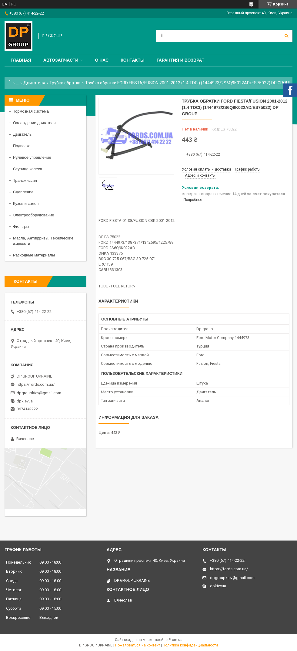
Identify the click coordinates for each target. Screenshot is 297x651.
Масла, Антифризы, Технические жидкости (43, 241)
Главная (21, 60)
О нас (101, 60)
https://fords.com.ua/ (36, 384)
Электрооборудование (33, 215)
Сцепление (23, 192)
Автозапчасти (60, 60)
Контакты (132, 60)
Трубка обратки (65, 82)
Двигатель (22, 134)
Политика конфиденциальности (190, 645)
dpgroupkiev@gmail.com (39, 393)
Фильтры (21, 226)
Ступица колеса (27, 169)
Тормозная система (31, 111)
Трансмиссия (25, 180)
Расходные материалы (34, 255)
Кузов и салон (25, 203)
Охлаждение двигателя (34, 122)
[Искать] (286, 36)
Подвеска (22, 146)
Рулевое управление (32, 157)
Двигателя (34, 82)
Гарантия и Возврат (181, 60)
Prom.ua (175, 640)
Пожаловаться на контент (137, 645)
